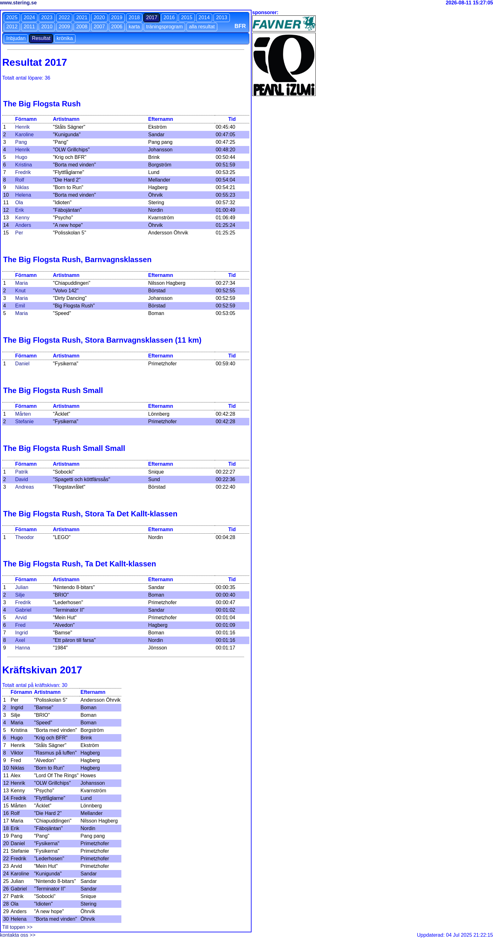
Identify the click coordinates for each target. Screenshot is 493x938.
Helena (23, 195)
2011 (29, 26)
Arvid (20, 617)
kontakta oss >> (18, 935)
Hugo (21, 157)
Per (19, 232)
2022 (64, 17)
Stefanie (24, 421)
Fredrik (23, 172)
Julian (21, 587)
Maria (21, 283)
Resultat (41, 38)
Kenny (22, 217)
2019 (117, 17)
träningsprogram (164, 26)
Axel (20, 640)
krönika (65, 38)
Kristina (23, 164)
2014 (204, 17)
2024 (29, 17)
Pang (21, 142)
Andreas (24, 487)
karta (134, 26)
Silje (20, 595)
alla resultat (202, 26)
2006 (117, 26)
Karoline (24, 134)
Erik (19, 210)
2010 (47, 26)
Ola (19, 202)
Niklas (22, 187)
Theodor (24, 537)
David (21, 479)
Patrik (21, 472)
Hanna (22, 647)
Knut (20, 290)
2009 (64, 26)
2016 (169, 17)
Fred (20, 625)
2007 (99, 26)
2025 (12, 17)
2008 (81, 26)
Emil (20, 305)
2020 (99, 17)
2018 (134, 17)
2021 (81, 17)
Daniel (22, 363)
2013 (221, 17)
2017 (152, 17)
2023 (47, 17)
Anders (23, 225)
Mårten (23, 414)
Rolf (19, 180)
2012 (12, 26)
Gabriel (23, 610)
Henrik (22, 127)
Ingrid (21, 632)
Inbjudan (15, 38)
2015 (186, 17)
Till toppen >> (17, 927)
